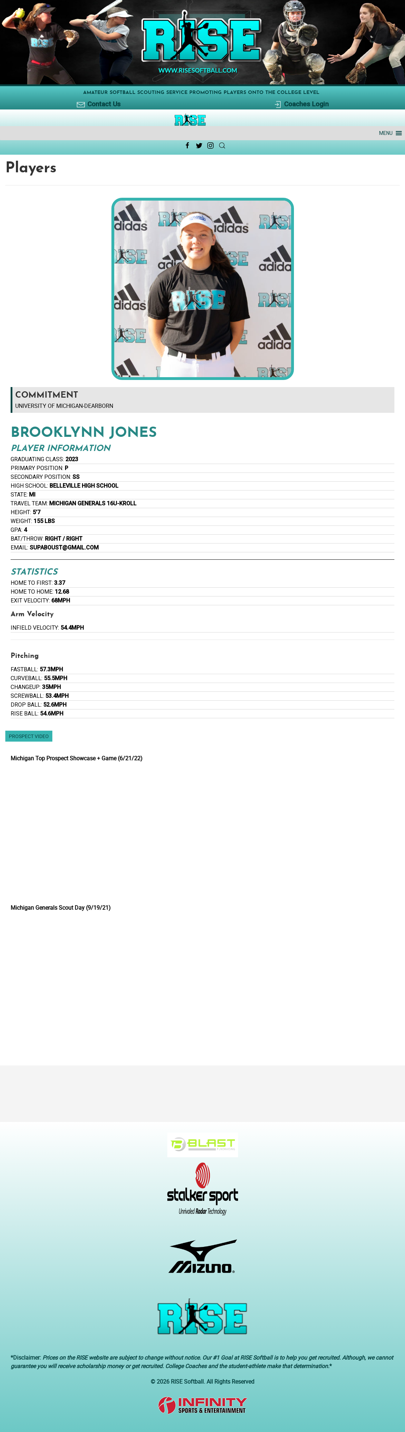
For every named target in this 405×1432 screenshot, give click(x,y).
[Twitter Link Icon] (199, 145)
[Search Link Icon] (222, 145)
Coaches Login (301, 104)
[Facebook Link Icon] (187, 145)
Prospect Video (29, 736)
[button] (386, 133)
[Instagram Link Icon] (210, 145)
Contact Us (98, 104)
